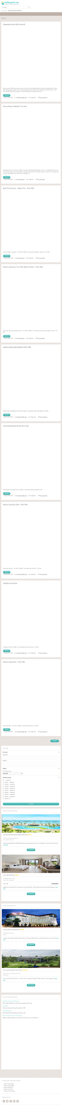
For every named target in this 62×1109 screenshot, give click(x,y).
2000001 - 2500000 (10, 788)
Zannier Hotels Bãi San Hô (14, 25)
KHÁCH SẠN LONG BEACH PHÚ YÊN (17, 347)
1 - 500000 (8, 780)
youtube (14, 1101)
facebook (4, 1101)
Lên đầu (55, 740)
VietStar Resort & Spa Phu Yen (16, 426)
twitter (7, 1101)
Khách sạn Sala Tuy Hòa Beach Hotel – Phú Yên (23, 267)
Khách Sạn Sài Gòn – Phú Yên (15, 505)
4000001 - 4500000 (10, 796)
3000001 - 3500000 (10, 792)
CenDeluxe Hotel (10, 583)
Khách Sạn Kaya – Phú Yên (14, 662)
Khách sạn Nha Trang (9, 1091)
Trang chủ (3, 18)
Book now (31, 849)
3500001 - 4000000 (10, 794)
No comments (43, 97)
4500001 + (8, 798)
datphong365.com (22, 97)
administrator (21, 179)
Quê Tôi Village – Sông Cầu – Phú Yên (18, 188)
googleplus (10, 1101)
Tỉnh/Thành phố (7, 771)
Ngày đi (5, 760)
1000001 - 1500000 (10, 784)
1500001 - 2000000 (10, 786)
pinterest (17, 1101)
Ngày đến (5, 755)
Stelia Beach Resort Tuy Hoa (15, 106)
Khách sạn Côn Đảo (9, 1084)
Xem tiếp (7, 95)
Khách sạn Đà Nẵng (9, 1085)
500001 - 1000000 (9, 782)
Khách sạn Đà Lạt (8, 1087)
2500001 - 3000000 (10, 790)
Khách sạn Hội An (8, 1089)
